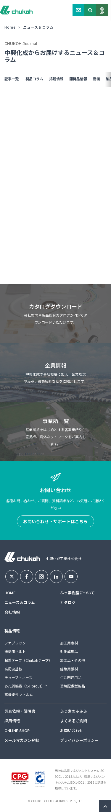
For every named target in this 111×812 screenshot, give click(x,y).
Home (9, 27)
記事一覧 (11, 78)
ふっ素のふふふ (73, 711)
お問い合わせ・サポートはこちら (55, 521)
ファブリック (15, 642)
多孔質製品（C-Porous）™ (25, 685)
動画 (96, 78)
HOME (10, 592)
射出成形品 (69, 651)
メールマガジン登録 (21, 740)
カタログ (67, 602)
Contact (78, 10)
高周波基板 (13, 668)
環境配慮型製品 (72, 685)
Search (90, 10)
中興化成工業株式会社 (16, 10)
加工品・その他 (72, 660)
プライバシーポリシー (79, 740)
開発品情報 (78, 78)
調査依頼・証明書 (19, 711)
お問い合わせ (71, 730)
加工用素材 (69, 642)
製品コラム (34, 78)
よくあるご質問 (73, 720)
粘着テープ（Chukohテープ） (28, 660)
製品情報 (12, 630)
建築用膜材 (69, 668)
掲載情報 (56, 78)
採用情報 (12, 720)
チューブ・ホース (18, 677)
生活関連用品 (70, 677)
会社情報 (12, 612)
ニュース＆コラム (19, 602)
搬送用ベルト (15, 651)
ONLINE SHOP (17, 730)
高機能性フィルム (18, 694)
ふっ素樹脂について (77, 592)
